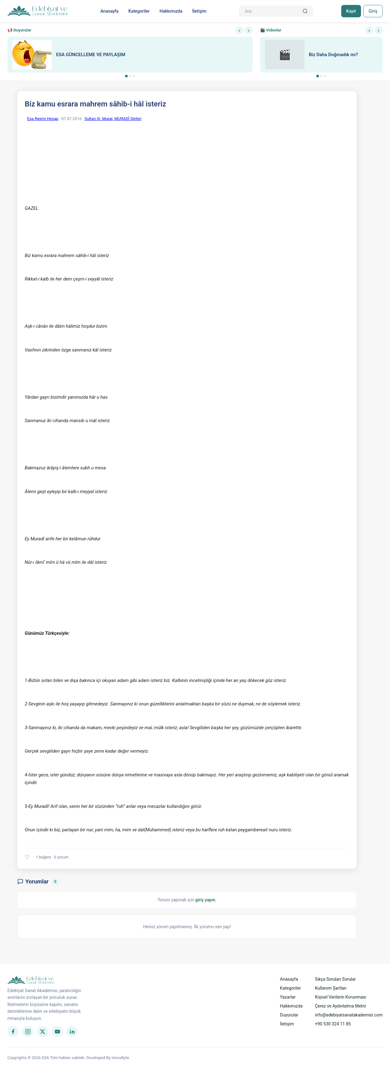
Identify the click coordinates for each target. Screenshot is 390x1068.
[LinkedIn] (72, 1031)
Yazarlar (288, 997)
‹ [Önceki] (239, 30)
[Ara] (305, 11)
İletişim (199, 11)
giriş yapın (205, 899)
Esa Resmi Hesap (42, 118)
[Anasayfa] (37, 11)
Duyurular (289, 1014)
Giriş (372, 11)
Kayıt (351, 11)
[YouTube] (57, 1031)
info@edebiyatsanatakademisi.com (349, 1014)
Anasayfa (109, 11)
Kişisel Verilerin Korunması (340, 997)
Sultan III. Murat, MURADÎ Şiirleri (113, 118)
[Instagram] (27, 1031)
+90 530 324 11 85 (333, 1023)
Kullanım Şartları (331, 988)
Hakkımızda (171, 11)
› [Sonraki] (249, 30)
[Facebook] (13, 1031)
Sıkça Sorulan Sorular (335, 979)
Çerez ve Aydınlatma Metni (340, 1006)
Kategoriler (139, 11)
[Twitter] (42, 1031)
